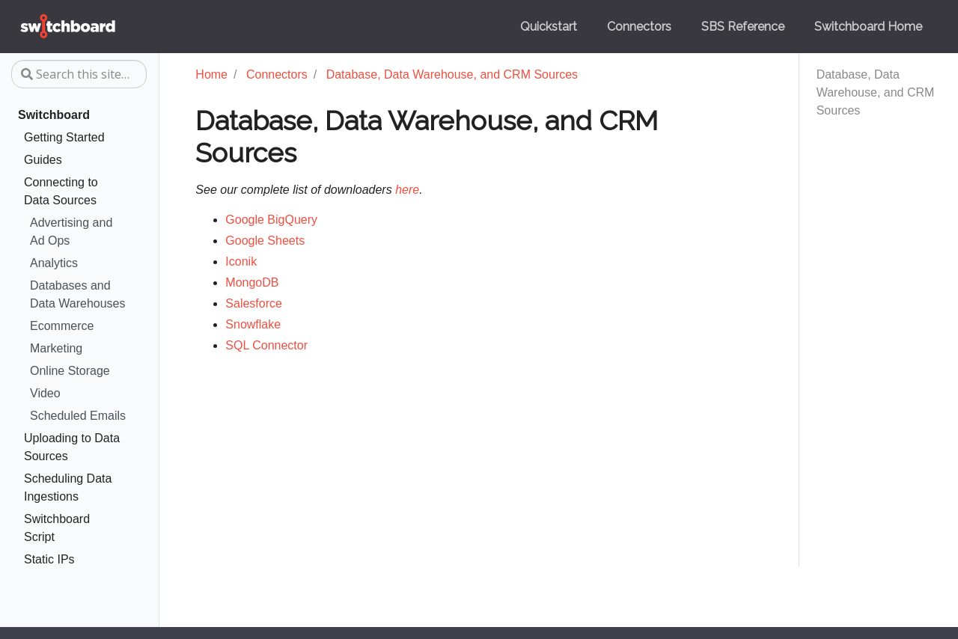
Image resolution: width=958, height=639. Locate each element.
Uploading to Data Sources (72, 447)
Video (45, 393)
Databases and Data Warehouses (77, 294)
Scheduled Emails (78, 415)
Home (211, 74)
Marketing (56, 348)
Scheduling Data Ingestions (68, 487)
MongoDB (251, 282)
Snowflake (253, 324)
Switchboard (54, 114)
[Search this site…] (79, 74)
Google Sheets (265, 240)
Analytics (54, 263)
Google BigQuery (271, 219)
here (407, 189)
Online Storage (70, 370)
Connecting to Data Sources (61, 191)
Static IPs (49, 559)
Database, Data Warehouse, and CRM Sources (876, 92)
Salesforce (253, 303)
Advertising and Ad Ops (71, 231)
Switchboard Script (57, 528)
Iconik (241, 261)
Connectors (277, 74)
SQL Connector (266, 345)
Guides (43, 159)
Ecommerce (62, 326)
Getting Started (64, 137)
